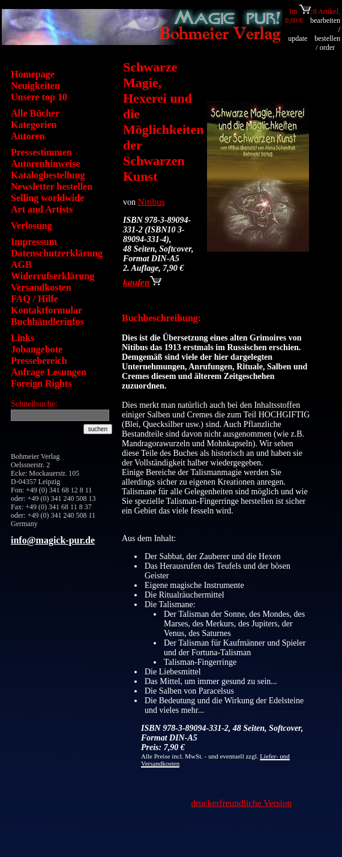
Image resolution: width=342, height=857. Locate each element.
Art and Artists (42, 209)
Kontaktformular (46, 310)
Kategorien (33, 125)
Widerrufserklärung (52, 276)
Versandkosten (41, 287)
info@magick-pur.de (53, 540)
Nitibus (151, 201)
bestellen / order (327, 43)
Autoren (28, 136)
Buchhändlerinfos (47, 321)
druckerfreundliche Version (241, 803)
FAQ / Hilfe (34, 299)
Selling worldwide (47, 198)
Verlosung (31, 225)
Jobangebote (36, 349)
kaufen (142, 282)
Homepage (33, 74)
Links (22, 338)
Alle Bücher (35, 113)
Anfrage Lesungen (48, 372)
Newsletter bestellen (51, 186)
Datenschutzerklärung (57, 253)
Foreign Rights (41, 383)
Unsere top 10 (39, 97)
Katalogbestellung (48, 175)
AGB (21, 264)
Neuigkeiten (35, 85)
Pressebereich (39, 361)
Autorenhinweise (45, 164)
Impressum (34, 242)
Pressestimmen (41, 152)
